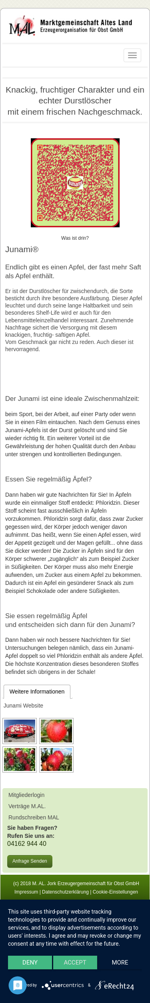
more (120, 962)
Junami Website (23, 705)
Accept (75, 962)
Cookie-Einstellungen (115, 892)
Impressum (26, 892)
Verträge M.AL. (27, 806)
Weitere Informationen (37, 691)
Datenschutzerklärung (65, 892)
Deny (30, 962)
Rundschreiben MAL (33, 817)
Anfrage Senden (29, 861)
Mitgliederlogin (26, 795)
